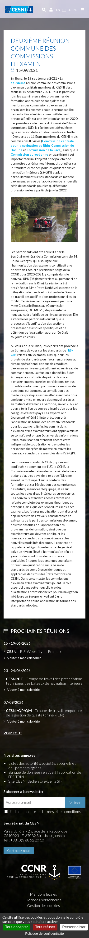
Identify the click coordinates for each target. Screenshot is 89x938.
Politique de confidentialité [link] (44, 933)
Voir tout (13, 733)
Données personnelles (43, 900)
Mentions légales (43, 894)
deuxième (18, 83)
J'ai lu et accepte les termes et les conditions (45, 811)
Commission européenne (29, 154)
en (58, 10)
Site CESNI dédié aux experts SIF (35, 781)
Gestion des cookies (43, 905)
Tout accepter (16, 927)
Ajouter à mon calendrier (24, 658)
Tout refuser (45, 927)
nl (75, 10)
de (69, 10)
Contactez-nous (18, 851)
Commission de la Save (44, 150)
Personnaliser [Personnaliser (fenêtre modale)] (73, 927)
